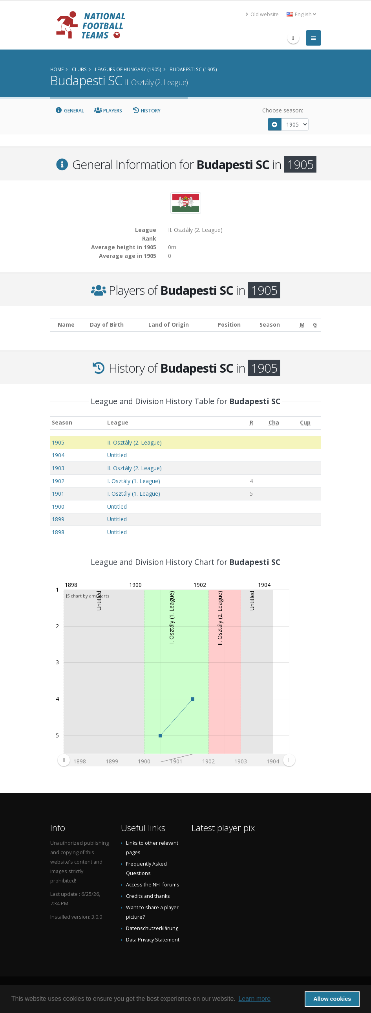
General (69, 110)
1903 (58, 468)
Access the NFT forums (152, 884)
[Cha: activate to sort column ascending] (274, 422)
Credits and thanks (148, 896)
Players (108, 110)
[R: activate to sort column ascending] (251, 422)
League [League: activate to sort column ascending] (117, 422)
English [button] (301, 14)
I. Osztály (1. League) (133, 481)
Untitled (117, 455)
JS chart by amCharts (87, 596)
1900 (58, 506)
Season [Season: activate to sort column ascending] (62, 422)
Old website (262, 14)
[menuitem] (176, 760)
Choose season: (282, 110)
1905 (58, 442)
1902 (58, 481)
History (146, 110)
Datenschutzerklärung (152, 928)
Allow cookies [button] (332, 999)
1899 (58, 519)
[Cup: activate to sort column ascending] (305, 422)
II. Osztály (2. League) (134, 442)
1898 (58, 532)
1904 (58, 455)
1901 (58, 493)
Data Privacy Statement (152, 939)
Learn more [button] (254, 998)
